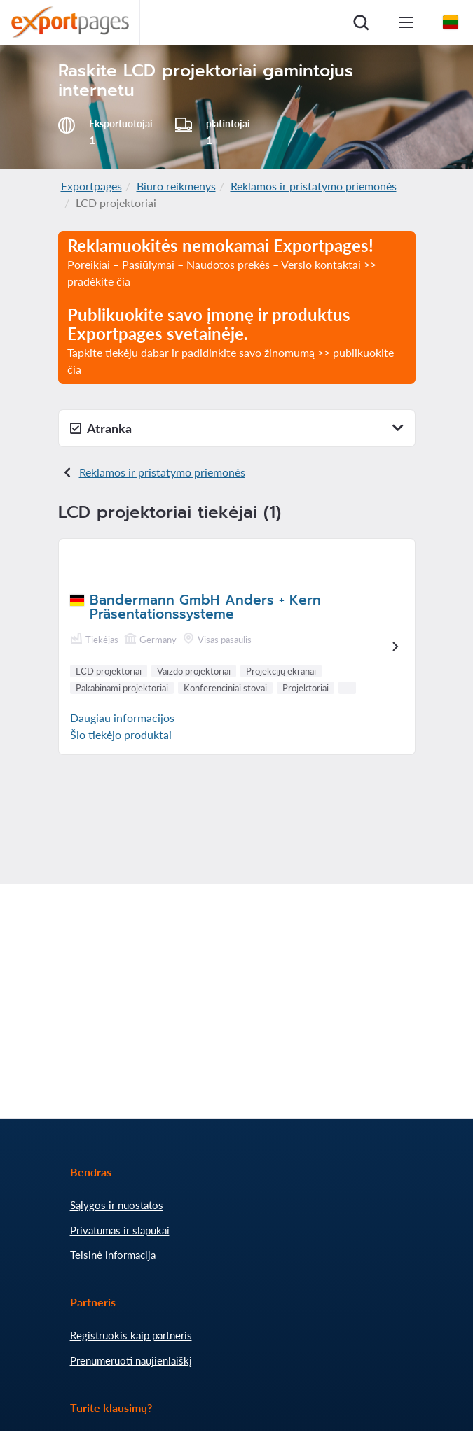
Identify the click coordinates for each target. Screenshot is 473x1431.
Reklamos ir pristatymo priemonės (314, 185)
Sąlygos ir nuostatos (116, 1205)
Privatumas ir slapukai (120, 1230)
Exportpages (91, 185)
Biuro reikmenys (176, 185)
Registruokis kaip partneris (131, 1335)
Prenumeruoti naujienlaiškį (131, 1360)
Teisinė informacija (113, 1254)
